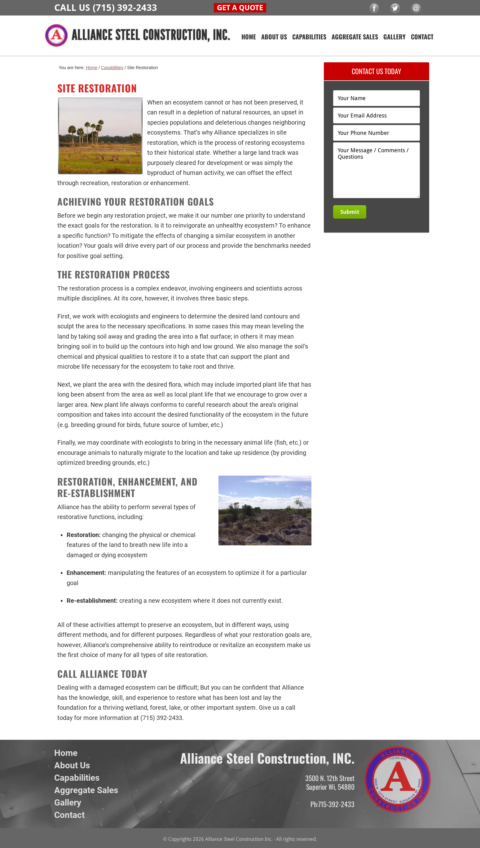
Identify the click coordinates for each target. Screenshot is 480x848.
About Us (72, 765)
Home (65, 753)
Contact (69, 815)
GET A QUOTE (240, 7)
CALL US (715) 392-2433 (105, 7)
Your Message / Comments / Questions (376, 170)
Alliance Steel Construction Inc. (138, 39)
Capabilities (76, 778)
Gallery (67, 802)
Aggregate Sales (86, 790)
